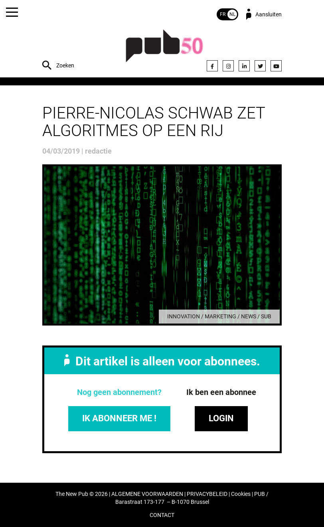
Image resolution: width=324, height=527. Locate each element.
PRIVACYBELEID (207, 494)
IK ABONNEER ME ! (119, 418)
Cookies (241, 494)
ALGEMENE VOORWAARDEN (147, 494)
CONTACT (162, 515)
